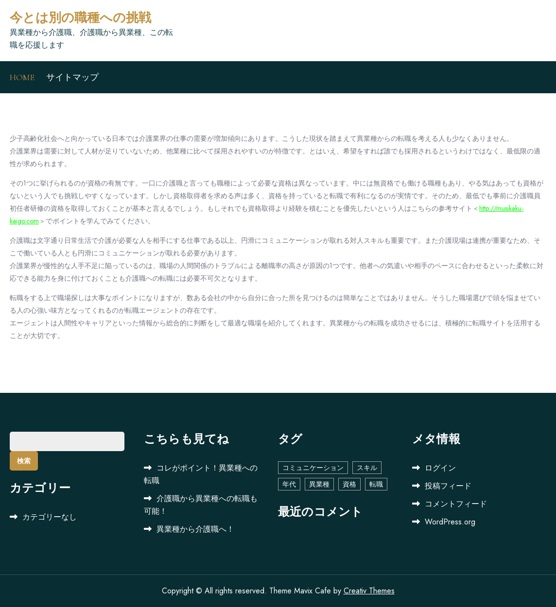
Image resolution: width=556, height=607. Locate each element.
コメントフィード (456, 503)
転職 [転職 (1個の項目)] (376, 484)
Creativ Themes (369, 590)
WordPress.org (450, 521)
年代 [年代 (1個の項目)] (289, 484)
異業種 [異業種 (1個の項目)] (319, 484)
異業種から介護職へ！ (195, 529)
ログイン (440, 467)
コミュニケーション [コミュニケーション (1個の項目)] (313, 467)
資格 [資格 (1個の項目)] (349, 484)
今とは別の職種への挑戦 (80, 17)
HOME (22, 77)
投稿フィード (448, 485)
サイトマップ (72, 77)
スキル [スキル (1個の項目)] (367, 467)
